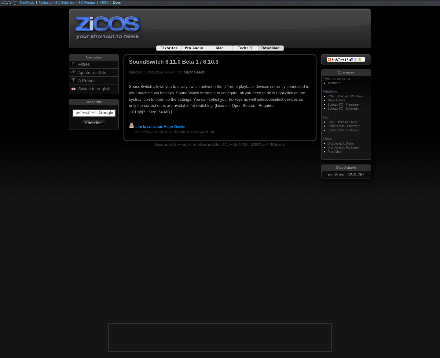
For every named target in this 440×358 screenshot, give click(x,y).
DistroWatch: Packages (343, 147)
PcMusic (45, 2)
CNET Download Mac (342, 122)
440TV (104, 2)
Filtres (84, 64)
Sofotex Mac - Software (343, 130)
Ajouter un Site (92, 72)
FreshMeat (335, 151)
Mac (326, 117)
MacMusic (27, 2)
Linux (327, 139)
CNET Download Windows (346, 96)
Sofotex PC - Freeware (343, 104)
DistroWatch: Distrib (341, 143)
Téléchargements (336, 78)
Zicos (117, 2)
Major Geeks (194, 72)
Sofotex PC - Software (343, 108)
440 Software (64, 2)
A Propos (87, 80)
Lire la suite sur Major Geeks (157, 127)
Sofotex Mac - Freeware (344, 126)
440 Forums (86, 2)
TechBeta (334, 83)
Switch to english (94, 88)
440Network (277, 144)
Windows (330, 91)
